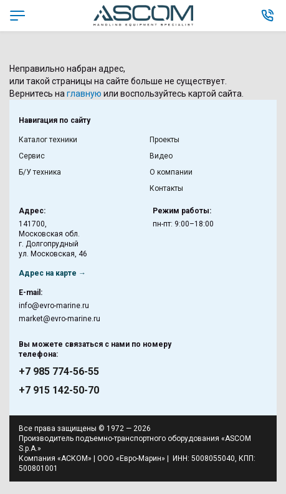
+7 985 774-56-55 (59, 371)
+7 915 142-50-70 (59, 390)
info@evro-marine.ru (54, 305)
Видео (161, 156)
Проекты (164, 139)
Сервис (32, 156)
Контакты (166, 188)
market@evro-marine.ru (59, 318)
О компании (171, 172)
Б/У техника (40, 172)
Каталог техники (48, 139)
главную (84, 94)
